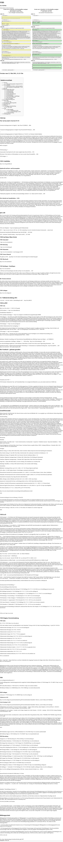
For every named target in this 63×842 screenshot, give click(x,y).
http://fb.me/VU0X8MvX (23, 125)
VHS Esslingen (3, 290)
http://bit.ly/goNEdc (31, 154)
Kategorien (2, 840)
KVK (1, 234)
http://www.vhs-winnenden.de (6, 251)
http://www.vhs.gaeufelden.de (6, 163)
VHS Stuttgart (3, 331)
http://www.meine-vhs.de (5, 555)
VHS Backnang (4, 244)
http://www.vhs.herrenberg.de (36, 341)
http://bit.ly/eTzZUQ (27, 152)
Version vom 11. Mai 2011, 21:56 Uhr (11, 9)
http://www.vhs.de (3, 553)
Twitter (20, 809)
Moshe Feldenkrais (25, 553)
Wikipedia (7, 227)
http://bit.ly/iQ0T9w (52, 345)
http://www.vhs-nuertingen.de (14, 323)
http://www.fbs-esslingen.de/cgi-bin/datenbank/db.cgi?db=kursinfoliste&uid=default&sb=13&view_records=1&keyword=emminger (26, 704)
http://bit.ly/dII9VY (28, 300)
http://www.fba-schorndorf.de (32, 753)
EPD (1, 544)
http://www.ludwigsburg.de (23, 329)
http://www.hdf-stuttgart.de (33, 758)
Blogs (9, 809)
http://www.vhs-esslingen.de (5, 292)
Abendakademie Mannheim (5, 312)
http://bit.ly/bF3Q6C (23, 232)
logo (10, 256)
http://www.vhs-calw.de (4, 308)
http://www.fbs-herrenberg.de (28, 738)
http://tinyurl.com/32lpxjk (40, 339)
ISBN (27, 137)
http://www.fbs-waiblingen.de (46, 766)
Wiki (11, 10)
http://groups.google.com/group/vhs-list (9, 120)
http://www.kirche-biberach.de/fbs (33, 687)
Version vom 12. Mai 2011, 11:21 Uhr (42, 9)
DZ (8, 840)
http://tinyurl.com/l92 (20, 234)
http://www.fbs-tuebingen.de (33, 760)
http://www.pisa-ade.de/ (4, 215)
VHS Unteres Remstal (5, 254)
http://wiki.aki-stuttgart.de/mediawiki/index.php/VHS (12, 839)
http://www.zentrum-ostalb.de (31, 685)
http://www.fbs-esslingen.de (26, 694)
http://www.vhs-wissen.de (5, 558)
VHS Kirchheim (3, 310)
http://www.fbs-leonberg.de (32, 745)
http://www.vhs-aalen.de (14, 623)
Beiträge (19, 10)
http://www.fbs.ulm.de (26, 762)
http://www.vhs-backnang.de (6, 247)
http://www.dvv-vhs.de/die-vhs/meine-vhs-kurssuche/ (35, 230)
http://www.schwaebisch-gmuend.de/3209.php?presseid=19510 (12, 334)
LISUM (5, 547)
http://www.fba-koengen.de (34, 743)
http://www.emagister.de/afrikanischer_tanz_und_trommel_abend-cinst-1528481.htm (39, 381)
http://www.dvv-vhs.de (8, 230)
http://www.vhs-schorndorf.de (6, 242)
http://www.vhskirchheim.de (14, 310)
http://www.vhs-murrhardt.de (5, 261)
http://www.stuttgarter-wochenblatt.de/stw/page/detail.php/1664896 (27, 314)
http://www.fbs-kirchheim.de (33, 740)
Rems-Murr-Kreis (11, 237)
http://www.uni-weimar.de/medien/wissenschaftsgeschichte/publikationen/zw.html (16, 491)
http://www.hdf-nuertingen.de (31, 749)
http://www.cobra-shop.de (55, 577)
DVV (15, 230)
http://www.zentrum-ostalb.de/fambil (38, 731)
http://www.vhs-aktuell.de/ (5, 268)
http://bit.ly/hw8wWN (23, 129)
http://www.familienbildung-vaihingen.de (38, 764)
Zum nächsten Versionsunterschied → (46, 12)
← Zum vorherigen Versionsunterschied (15, 12)
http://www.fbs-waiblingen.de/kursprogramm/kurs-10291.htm (12, 769)
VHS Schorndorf (4, 239)
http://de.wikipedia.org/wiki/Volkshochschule (19, 227)
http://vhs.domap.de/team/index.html (51, 517)
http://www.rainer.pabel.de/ (5, 661)
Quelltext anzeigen (23, 9)
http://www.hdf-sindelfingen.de (46, 756)
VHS (6, 840)
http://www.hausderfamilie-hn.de (32, 733)
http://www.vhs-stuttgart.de (13, 331)
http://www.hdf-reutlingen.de (34, 751)
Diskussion (14, 10)
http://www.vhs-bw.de (4, 346)
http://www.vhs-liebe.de (41, 534)
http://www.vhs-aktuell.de (24, 270)
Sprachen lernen (3, 391)
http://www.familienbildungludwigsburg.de (43, 747)
